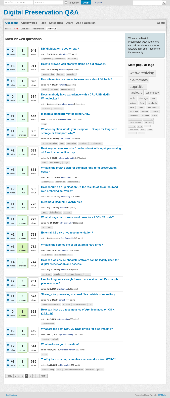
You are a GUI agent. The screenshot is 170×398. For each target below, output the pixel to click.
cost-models (73, 182)
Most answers (38, 29)
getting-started (67, 89)
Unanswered (29, 22)
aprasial (147, 126)
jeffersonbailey (66, 223)
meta (132, 107)
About (161, 22)
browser (60, 74)
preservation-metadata (74, 370)
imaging (45, 339)
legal (87, 274)
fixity (142, 103)
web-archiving (142, 73)
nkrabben (63, 250)
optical (55, 339)
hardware (136, 92)
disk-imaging (148, 119)
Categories (56, 22)
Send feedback (11, 395)
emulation (71, 74)
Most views (51, 29)
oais (44, 124)
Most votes (25, 29)
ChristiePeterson (67, 350)
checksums (134, 115)
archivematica (48, 324)
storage (143, 98)
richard (63, 208)
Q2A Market (162, 395)
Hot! (16, 29)
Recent (8, 29)
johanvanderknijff (66, 158)
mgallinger (65, 177)
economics (60, 182)
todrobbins (64, 319)
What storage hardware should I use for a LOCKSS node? (77, 217)
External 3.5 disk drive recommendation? (67, 232)
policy (140, 126)
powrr (44, 89)
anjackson (63, 70)
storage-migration (49, 143)
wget (66, 162)
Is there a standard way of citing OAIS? (65, 113)
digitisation (141, 132)
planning (132, 126)
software (144, 111)
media (140, 107)
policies (133, 103)
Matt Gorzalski (66, 238)
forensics (155, 111)
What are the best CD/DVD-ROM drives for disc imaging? (77, 328)
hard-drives (47, 255)
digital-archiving (80, 304)
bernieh (63, 54)
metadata (145, 115)
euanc (63, 270)
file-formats (139, 80)
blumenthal (65, 365)
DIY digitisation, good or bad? (60, 48)
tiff (90, 304)
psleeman (63, 289)
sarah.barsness (66, 104)
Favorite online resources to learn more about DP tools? (76, 79)
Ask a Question (85, 22)
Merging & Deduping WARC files (61, 202)
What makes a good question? (60, 344)
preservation (132, 132)
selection (150, 129)
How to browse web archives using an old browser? (74, 64)
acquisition (137, 86)
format (142, 129)
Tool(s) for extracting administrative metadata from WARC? (78, 359)
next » (43, 376)
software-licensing (134, 129)
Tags (43, 22)
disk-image (134, 111)
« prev (9, 376)
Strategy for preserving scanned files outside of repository (78, 294)
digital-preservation (135, 119)
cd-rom (154, 115)
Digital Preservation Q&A (41, 12)
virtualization (59, 274)
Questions (11, 22)
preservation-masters (51, 304)
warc (154, 98)
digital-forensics (153, 107)
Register (98, 2)
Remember (73, 2)
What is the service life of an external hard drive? (72, 244)
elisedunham (65, 119)
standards (152, 103)
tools (132, 98)
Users (69, 22)
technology (152, 92)
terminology (148, 122)
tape (62, 143)
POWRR (62, 85)
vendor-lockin (96, 143)
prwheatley (65, 197)
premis (100, 370)
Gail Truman (65, 139)
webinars (54, 89)
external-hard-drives (135, 122)
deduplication (55, 212)
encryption (71, 143)
